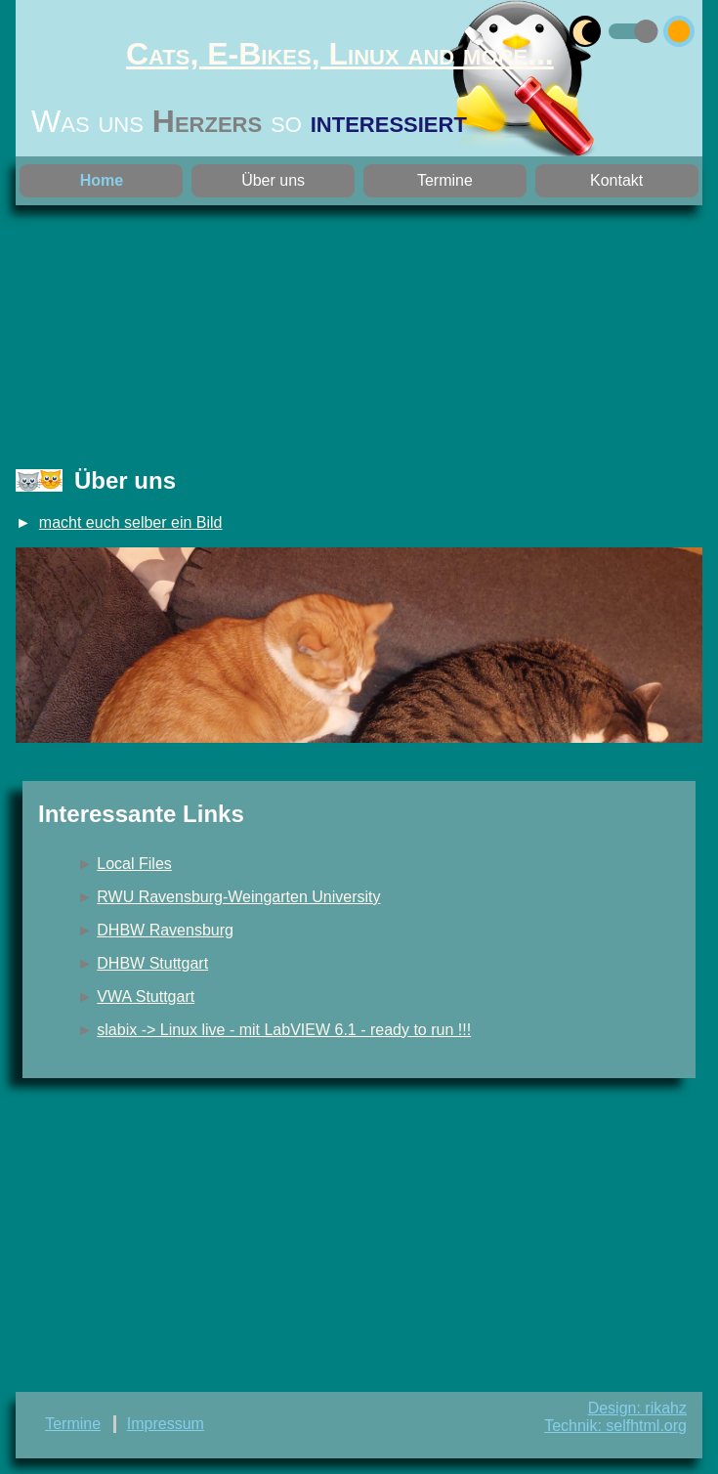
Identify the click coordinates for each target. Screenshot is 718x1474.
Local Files (134, 863)
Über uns (273, 180)
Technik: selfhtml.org (615, 1425)
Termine (445, 180)
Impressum (165, 1423)
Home (101, 180)
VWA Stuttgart (145, 996)
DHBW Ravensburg (165, 930)
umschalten (612, 27)
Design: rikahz (637, 1408)
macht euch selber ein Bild (131, 522)
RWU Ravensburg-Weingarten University (238, 897)
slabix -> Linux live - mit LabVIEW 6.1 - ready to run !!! (284, 1029)
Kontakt (616, 180)
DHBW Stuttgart (152, 963)
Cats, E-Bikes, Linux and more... (340, 53)
